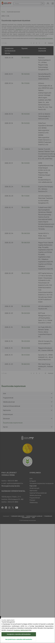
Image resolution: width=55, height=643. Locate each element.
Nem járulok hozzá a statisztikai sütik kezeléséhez (18, 639)
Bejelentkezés (48, 3)
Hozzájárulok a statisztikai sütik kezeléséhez (19, 634)
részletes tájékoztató (21, 630)
